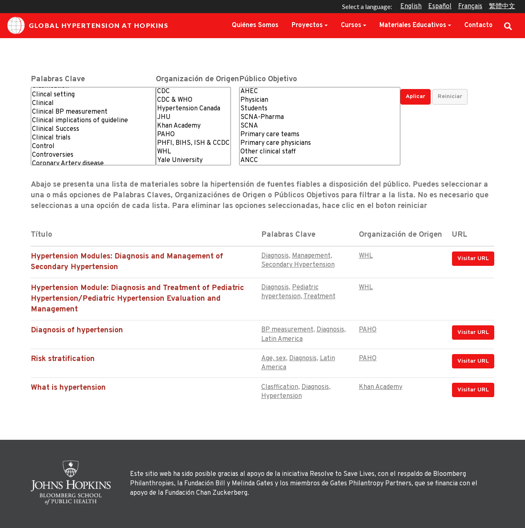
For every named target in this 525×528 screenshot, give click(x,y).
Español (440, 6)
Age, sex (273, 358)
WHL (193, 152)
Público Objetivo (268, 79)
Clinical (93, 103)
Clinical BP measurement (93, 112)
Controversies (93, 155)
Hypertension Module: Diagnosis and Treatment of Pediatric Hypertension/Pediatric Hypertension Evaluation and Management (137, 298)
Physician (320, 100)
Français (470, 6)
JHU (193, 117)
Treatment (320, 297)
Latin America (282, 339)
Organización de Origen (197, 79)
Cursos (351, 25)
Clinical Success (93, 129)
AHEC (320, 91)
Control (93, 146)
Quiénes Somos (255, 25)
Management (311, 256)
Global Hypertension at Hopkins (87, 25)
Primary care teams (320, 134)
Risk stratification (63, 359)
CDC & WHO (193, 100)
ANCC (320, 160)
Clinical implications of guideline (93, 121)
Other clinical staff (320, 152)
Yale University (193, 160)
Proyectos (307, 25)
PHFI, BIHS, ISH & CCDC (193, 143)
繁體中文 (502, 6)
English (411, 6)
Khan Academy (193, 126)
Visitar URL (473, 258)
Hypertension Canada (193, 109)
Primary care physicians (320, 143)
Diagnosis (275, 256)
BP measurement (287, 330)
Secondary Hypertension (298, 265)
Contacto (478, 25)
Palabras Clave (58, 79)
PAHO (193, 134)
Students (320, 109)
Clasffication (279, 387)
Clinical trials (93, 138)
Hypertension (281, 396)
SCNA (320, 126)
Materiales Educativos (412, 25)
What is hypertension (68, 388)
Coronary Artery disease (93, 164)
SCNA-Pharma (320, 117)
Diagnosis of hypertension (77, 330)
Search (508, 25)
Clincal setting (93, 95)
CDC (193, 91)
